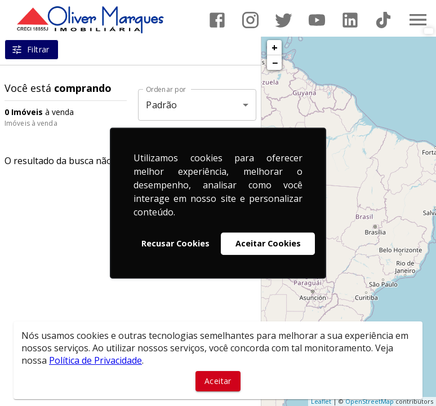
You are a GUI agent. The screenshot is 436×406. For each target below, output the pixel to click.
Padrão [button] (161, 105)
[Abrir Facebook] (217, 20)
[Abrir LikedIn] (350, 20)
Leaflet (321, 401)
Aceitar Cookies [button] (268, 243)
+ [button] (275, 47)
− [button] (275, 62)
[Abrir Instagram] (250, 20)
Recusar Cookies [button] (175, 243)
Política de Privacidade (95, 360)
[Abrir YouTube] (317, 20)
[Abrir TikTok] (383, 20)
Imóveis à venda (31, 123)
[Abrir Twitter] (283, 20)
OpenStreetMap (369, 401)
